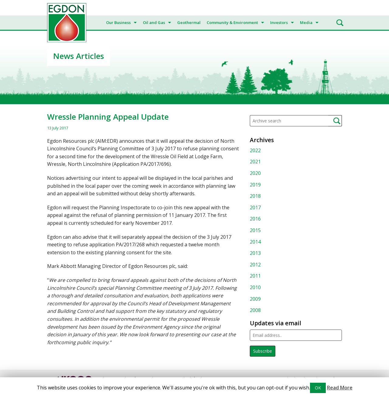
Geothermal (189, 22)
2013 (255, 253)
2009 (255, 299)
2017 (255, 207)
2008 (255, 310)
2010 (255, 287)
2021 (255, 161)
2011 (255, 275)
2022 (255, 150)
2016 (255, 218)
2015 (255, 230)
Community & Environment (232, 22)
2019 (255, 184)
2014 (255, 241)
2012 (255, 264)
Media (306, 22)
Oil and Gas (154, 22)
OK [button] (318, 388)
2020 (255, 173)
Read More (340, 387)
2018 (255, 196)
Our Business (118, 22)
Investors (279, 22)
